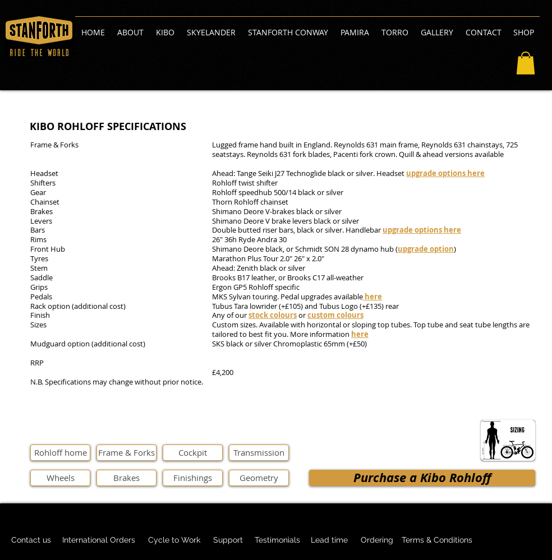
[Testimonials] (277, 540)
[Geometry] (259, 478)
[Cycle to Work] (174, 540)
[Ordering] (377, 540)
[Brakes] (126, 478)
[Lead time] (329, 540)
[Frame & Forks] (126, 453)
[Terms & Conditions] (437, 540)
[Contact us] (31, 540)
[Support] (228, 540)
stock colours (273, 315)
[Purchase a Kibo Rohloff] (422, 478)
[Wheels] (60, 478)
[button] (525, 63)
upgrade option (426, 249)
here (360, 334)
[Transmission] (259, 453)
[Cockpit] (193, 453)
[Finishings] (193, 478)
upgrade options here (445, 173)
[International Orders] (99, 540)
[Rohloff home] (60, 453)
